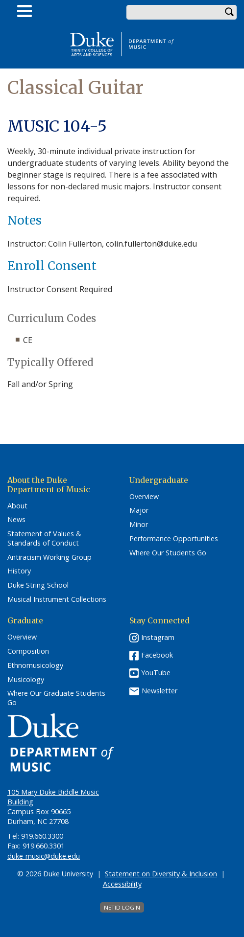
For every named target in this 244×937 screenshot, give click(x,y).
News (16, 519)
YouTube (156, 672)
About (17, 506)
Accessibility (122, 884)
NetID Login (122, 907)
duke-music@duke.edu (43, 856)
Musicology (25, 679)
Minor (138, 524)
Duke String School (38, 585)
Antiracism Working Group (49, 557)
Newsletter (159, 690)
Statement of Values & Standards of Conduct (44, 538)
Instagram (157, 637)
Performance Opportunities (173, 538)
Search (229, 12)
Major (138, 510)
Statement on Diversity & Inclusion (161, 873)
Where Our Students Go (167, 552)
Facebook (157, 655)
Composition (28, 651)
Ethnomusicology (35, 665)
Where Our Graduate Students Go (56, 698)
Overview (144, 496)
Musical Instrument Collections (56, 599)
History (19, 571)
